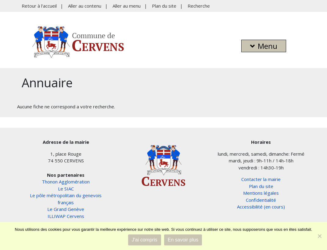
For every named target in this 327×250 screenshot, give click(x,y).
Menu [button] (263, 46)
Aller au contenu (84, 6)
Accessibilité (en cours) (261, 207)
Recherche (199, 6)
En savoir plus (183, 239)
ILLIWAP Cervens (66, 216)
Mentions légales (261, 193)
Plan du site (164, 6)
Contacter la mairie (261, 179)
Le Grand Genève (65, 209)
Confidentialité (261, 200)
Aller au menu (127, 6)
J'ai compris (144, 239)
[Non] (319, 236)
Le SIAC (66, 189)
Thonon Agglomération (66, 182)
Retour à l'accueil (39, 6)
